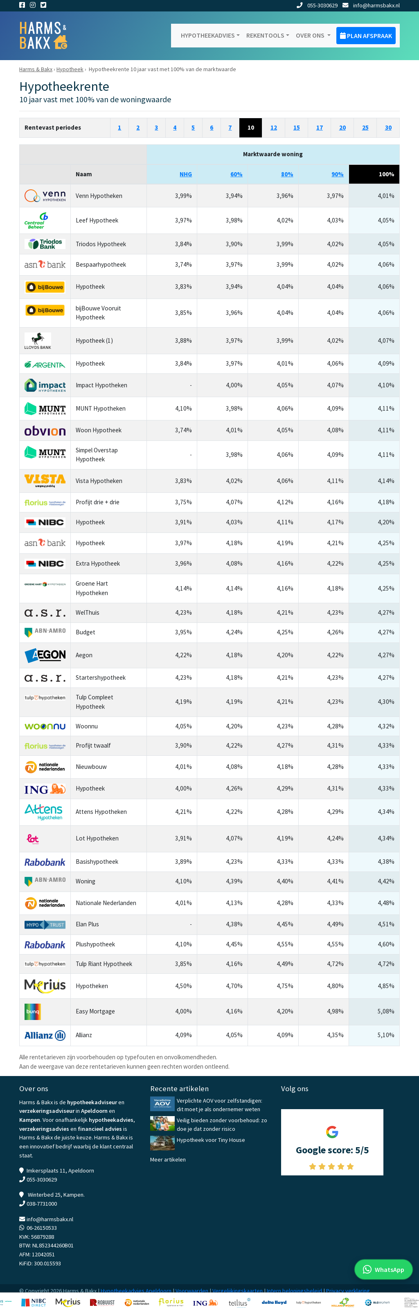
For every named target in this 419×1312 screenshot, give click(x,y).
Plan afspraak (366, 35)
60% (236, 174)
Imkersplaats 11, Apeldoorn (60, 1170)
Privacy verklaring (348, 1290)
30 (388, 127)
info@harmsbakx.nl (371, 5)
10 (251, 127)
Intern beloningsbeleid (294, 1290)
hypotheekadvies (111, 1119)
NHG (186, 174)
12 (273, 127)
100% (386, 174)
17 (319, 127)
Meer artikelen (168, 1159)
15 (296, 127)
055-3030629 (317, 5)
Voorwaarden (192, 1290)
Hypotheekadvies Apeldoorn (136, 1290)
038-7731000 (42, 1203)
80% (287, 174)
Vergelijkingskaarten (237, 1290)
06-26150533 (42, 1227)
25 (365, 127)
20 (342, 127)
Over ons (311, 35)
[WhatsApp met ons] (383, 1269)
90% (337, 174)
